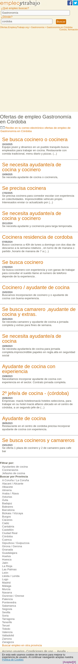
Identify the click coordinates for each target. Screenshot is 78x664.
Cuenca (7, 539)
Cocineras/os (10, 469)
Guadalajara (9, 552)
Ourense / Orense (13, 595)
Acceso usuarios (13, 651)
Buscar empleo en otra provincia (22, 645)
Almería (7, 490)
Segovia (7, 609)
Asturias (7, 496)
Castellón (8, 529)
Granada (7, 549)
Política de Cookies (13, 659)
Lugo (5, 579)
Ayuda (61, 651)
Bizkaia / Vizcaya (12, 513)
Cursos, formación (68, 29)
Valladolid (8, 635)
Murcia (6, 589)
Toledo (6, 628)
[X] (74, 662)
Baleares (7, 506)
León (5, 572)
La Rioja (7, 566)
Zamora (7, 638)
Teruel (6, 625)
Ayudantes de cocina (15, 466)
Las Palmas (9, 569)
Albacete (7, 486)
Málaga (6, 585)
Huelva (6, 556)
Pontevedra (9, 602)
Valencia (7, 632)
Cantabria (8, 526)
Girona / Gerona (12, 546)
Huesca (6, 559)
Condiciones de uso (39, 651)
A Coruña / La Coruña (15, 480)
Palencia (7, 599)
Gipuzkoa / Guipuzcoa (15, 543)
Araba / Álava (10, 493)
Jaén (5, 562)
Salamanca (9, 605)
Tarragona (8, 618)
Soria (5, 615)
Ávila (5, 500)
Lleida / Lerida (11, 576)
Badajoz (7, 503)
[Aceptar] (68, 662)
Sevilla (6, 612)
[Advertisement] (39, 71)
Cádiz (5, 523)
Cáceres (7, 519)
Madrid (6, 582)
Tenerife (7, 622)
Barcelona (8, 510)
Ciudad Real (9, 533)
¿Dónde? (6, 16)
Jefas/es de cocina (13, 473)
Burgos (6, 516)
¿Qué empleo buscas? (15, 8)
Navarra (7, 592)
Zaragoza (8, 642)
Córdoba (7, 536)
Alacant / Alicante (12, 483)
